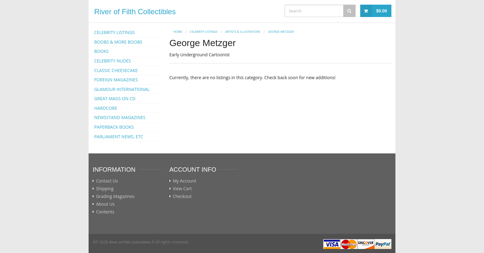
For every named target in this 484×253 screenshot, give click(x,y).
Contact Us (107, 181)
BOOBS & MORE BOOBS (118, 42)
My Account (184, 181)
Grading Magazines (115, 196)
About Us (105, 204)
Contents (105, 212)
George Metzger (281, 32)
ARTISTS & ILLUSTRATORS (243, 32)
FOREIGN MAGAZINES (116, 80)
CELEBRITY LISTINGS (114, 32)
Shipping (105, 188)
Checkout (182, 196)
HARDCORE (105, 108)
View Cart (182, 188)
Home (177, 32)
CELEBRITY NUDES (112, 61)
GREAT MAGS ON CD (115, 98)
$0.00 (381, 10)
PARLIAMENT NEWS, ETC (118, 136)
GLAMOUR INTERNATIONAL (122, 89)
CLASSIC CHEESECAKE (116, 70)
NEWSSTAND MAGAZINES (119, 117)
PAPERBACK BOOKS (114, 127)
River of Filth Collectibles (135, 11)
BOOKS (101, 51)
